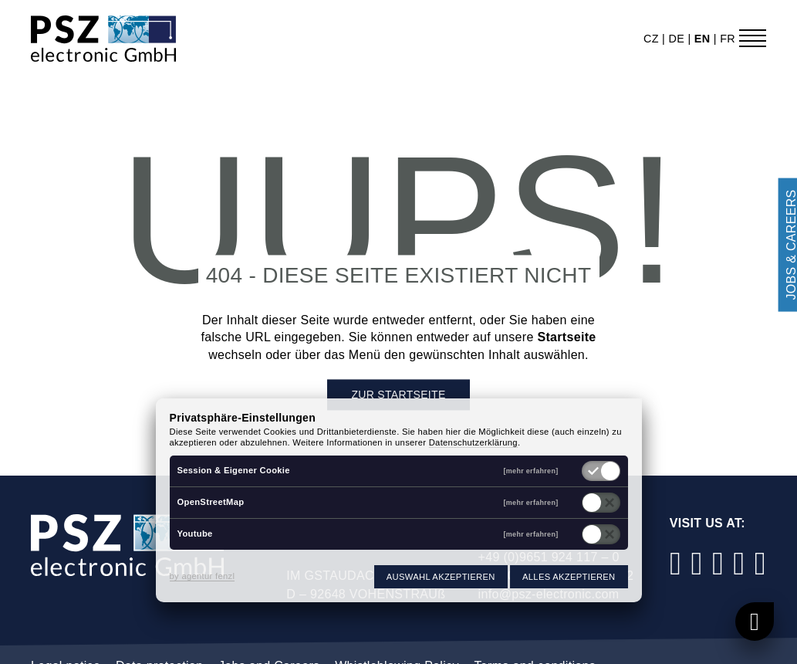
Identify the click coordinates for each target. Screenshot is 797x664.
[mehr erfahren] (531, 471)
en (704, 38)
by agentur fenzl (202, 576)
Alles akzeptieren (568, 576)
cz (652, 38)
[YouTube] (739, 563)
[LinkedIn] (718, 563)
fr (727, 38)
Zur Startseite (398, 395)
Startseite (566, 337)
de (677, 38)
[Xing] (760, 563)
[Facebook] (676, 563)
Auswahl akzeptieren (441, 576)
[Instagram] (697, 563)
